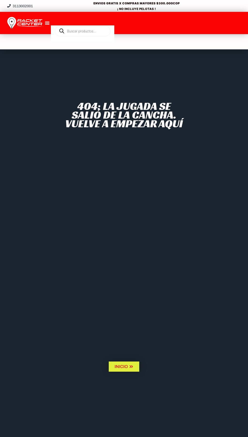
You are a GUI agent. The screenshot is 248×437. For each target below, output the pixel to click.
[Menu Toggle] (47, 23)
